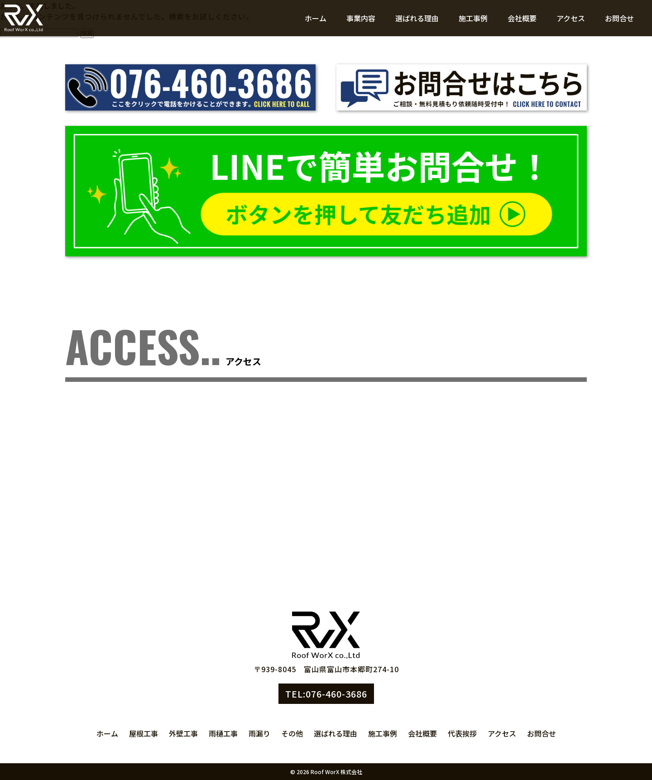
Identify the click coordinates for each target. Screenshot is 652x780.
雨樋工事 (223, 733)
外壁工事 (183, 733)
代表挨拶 (462, 733)
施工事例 (473, 18)
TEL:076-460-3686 (326, 693)
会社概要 (522, 18)
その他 (292, 733)
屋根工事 (143, 733)
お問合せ (619, 18)
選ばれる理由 (417, 18)
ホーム (315, 18)
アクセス (570, 18)
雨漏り (259, 733)
